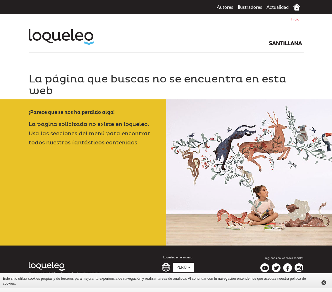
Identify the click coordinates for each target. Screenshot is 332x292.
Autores (225, 7)
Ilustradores (250, 7)
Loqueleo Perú (61, 37)
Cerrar (323, 282)
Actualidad (277, 7)
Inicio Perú (297, 7)
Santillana (285, 43)
